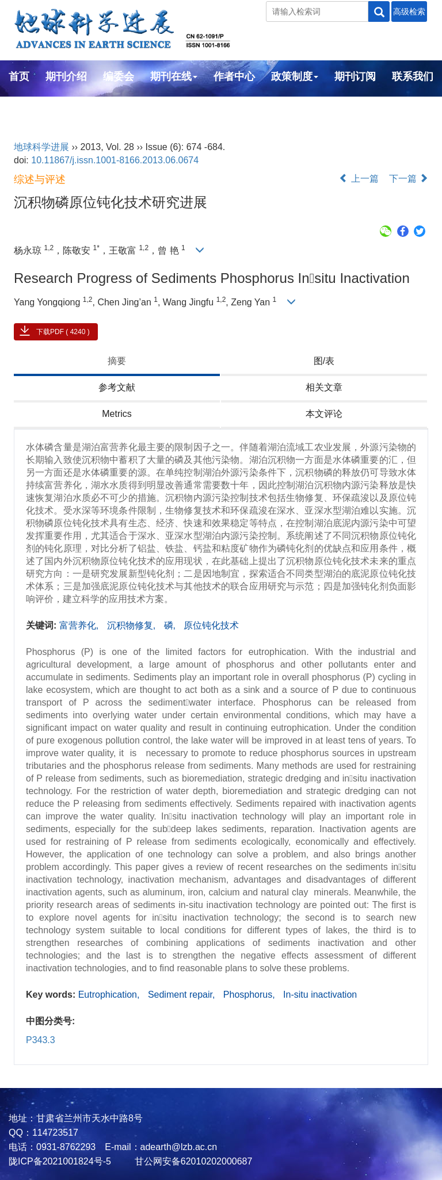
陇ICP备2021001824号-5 (60, 1161)
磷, (171, 625)
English (27, 107)
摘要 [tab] (117, 361)
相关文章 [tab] (324, 387)
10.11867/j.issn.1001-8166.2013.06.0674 (115, 160)
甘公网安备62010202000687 (192, 1161)
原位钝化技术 (211, 625)
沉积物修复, (132, 625)
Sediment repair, (183, 994)
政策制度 (294, 76)
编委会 (118, 76)
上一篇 (358, 178)
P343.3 (40, 1040)
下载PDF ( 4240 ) (63, 332)
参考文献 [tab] (116, 387)
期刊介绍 (66, 76)
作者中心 (234, 76)
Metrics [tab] (117, 414)
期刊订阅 (355, 76)
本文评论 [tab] (324, 414)
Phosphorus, (250, 994)
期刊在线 (173, 76)
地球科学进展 (41, 147)
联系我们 (412, 76)
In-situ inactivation (320, 994)
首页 (19, 76)
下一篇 (408, 178)
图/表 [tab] (324, 361)
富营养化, (80, 625)
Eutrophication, (110, 994)
